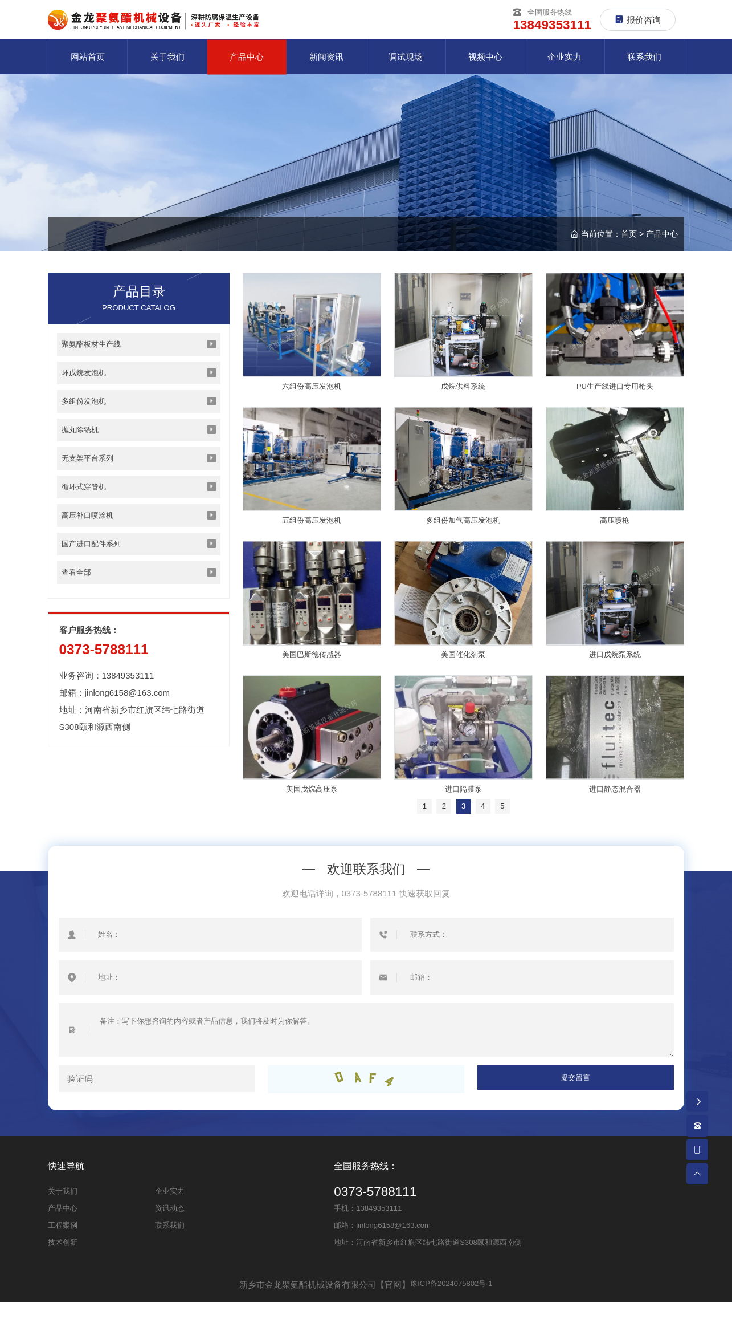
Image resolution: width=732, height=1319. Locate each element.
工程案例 (62, 1242)
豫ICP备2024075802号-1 (451, 1301)
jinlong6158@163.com (127, 728)
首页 (629, 237)
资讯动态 (170, 1225)
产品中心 (662, 237)
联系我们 (170, 1242)
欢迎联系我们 (366, 885)
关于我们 (62, 1208)
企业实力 (170, 1208)
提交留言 (575, 1096)
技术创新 (62, 1259)
